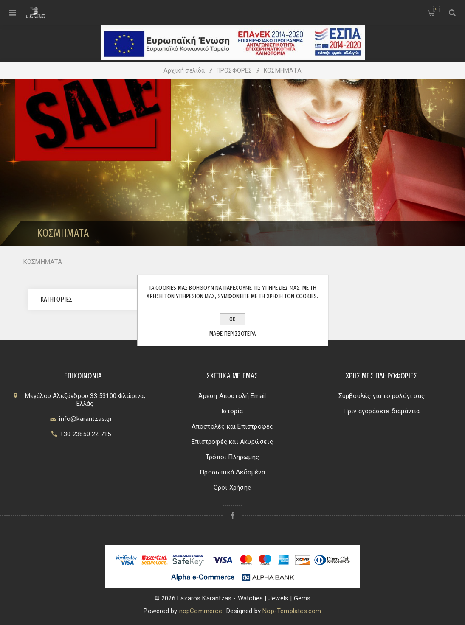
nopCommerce (200, 611)
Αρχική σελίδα (184, 70)
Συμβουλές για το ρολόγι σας (381, 396)
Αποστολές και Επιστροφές (232, 426)
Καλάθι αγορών (436, 9)
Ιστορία (232, 411)
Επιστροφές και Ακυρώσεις (232, 442)
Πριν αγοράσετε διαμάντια (381, 411)
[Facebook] (232, 515)
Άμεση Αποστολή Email (232, 396)
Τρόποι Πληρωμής (232, 457)
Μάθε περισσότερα (232, 333)
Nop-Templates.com (291, 611)
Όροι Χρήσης (232, 487)
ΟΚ (232, 319)
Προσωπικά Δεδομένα (232, 472)
